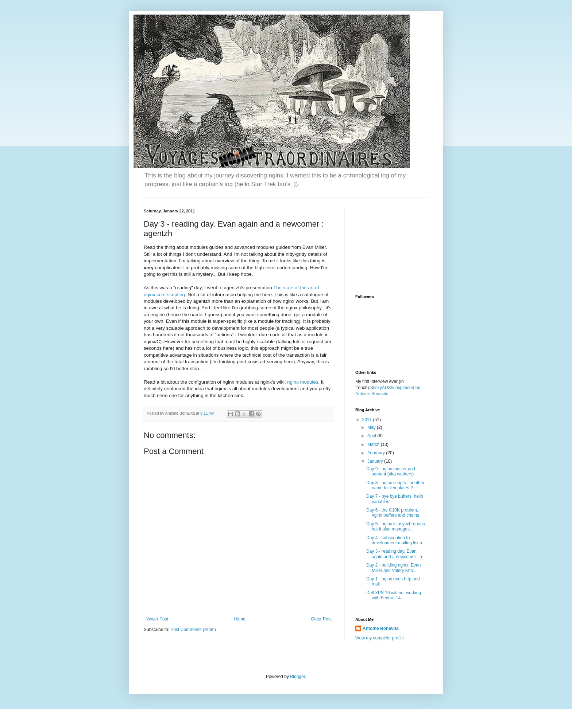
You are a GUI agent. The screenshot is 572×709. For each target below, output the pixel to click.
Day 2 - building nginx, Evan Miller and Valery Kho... (393, 568)
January (375, 461)
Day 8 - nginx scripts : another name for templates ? (395, 485)
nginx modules (302, 382)
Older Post (321, 619)
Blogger (297, 676)
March (374, 444)
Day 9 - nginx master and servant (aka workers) (390, 471)
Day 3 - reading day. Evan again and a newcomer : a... (396, 554)
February (376, 452)
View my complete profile (379, 638)
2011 (367, 419)
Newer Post (157, 619)
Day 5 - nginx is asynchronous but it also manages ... (395, 526)
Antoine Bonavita (381, 628)
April (372, 435)
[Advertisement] (391, 245)
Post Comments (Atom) (193, 629)
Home (240, 619)
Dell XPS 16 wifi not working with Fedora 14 (393, 595)
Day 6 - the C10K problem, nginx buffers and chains (392, 513)
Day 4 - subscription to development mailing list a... (396, 540)
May (372, 427)
